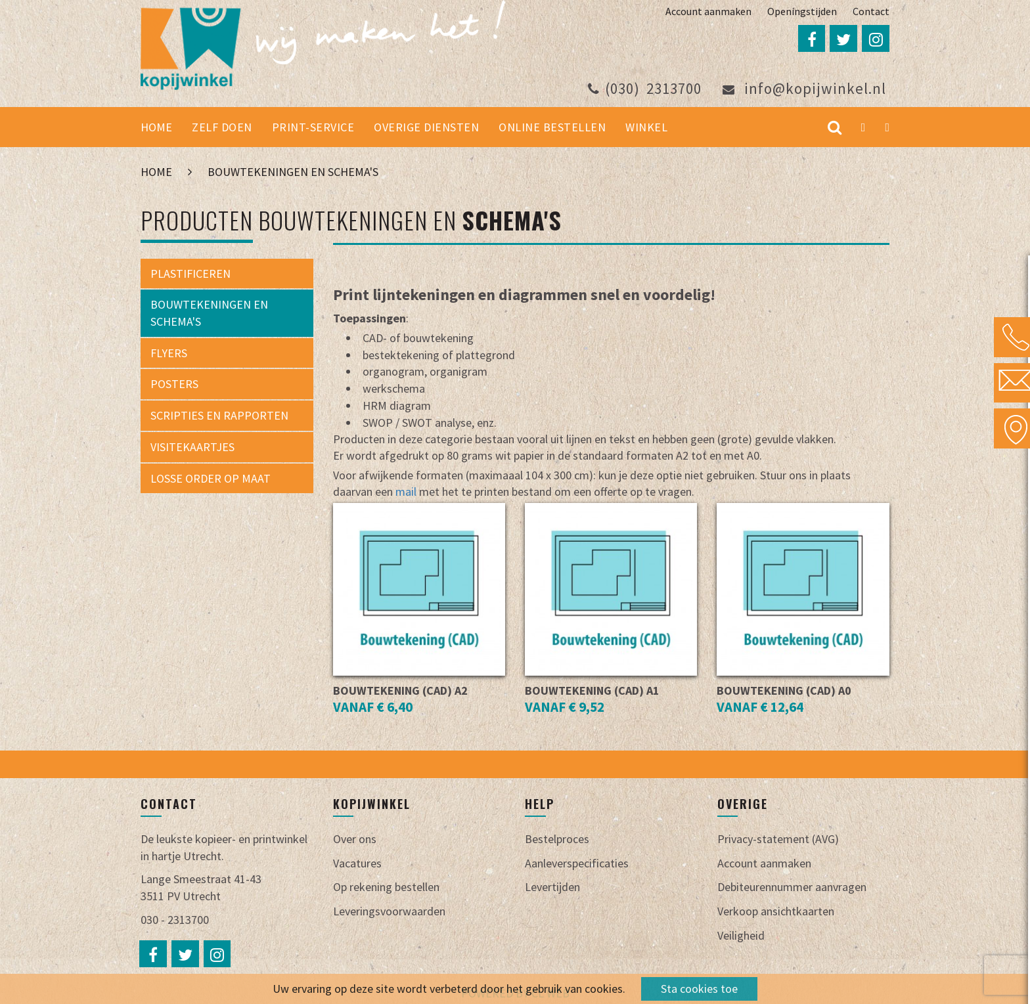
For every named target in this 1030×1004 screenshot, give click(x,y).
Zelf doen (222, 128)
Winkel (646, 128)
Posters (174, 385)
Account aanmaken (708, 11)
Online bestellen (552, 128)
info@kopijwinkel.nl (804, 89)
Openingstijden (802, 11)
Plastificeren (190, 274)
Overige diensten (426, 128)
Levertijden (552, 888)
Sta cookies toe (699, 988)
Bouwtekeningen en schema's (293, 173)
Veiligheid (741, 936)
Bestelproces (557, 839)
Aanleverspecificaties (577, 863)
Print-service (313, 128)
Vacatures (357, 863)
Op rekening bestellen (386, 888)
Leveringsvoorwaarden (389, 911)
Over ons (354, 839)
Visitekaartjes (192, 447)
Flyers (168, 353)
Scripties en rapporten (219, 416)
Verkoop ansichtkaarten (775, 911)
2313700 (645, 89)
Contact (871, 11)
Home (156, 128)
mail (407, 492)
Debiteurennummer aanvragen (791, 888)
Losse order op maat (210, 479)
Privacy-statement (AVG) (778, 839)
